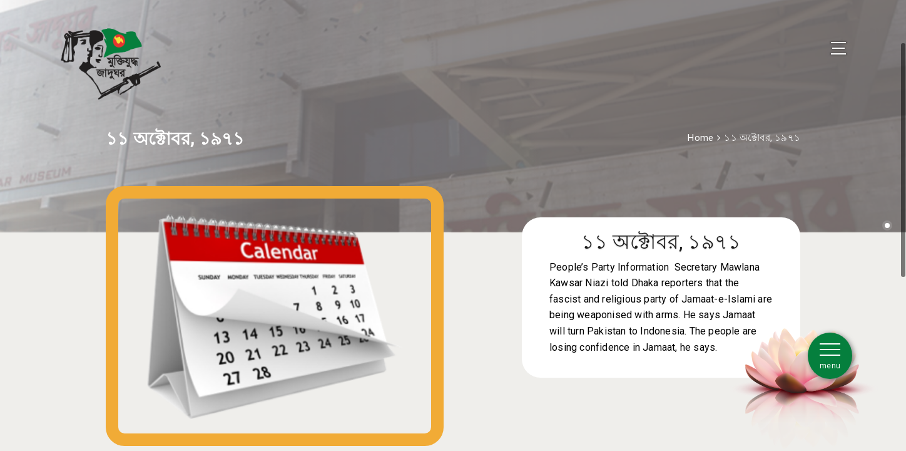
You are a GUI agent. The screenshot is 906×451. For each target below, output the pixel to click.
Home (700, 127)
